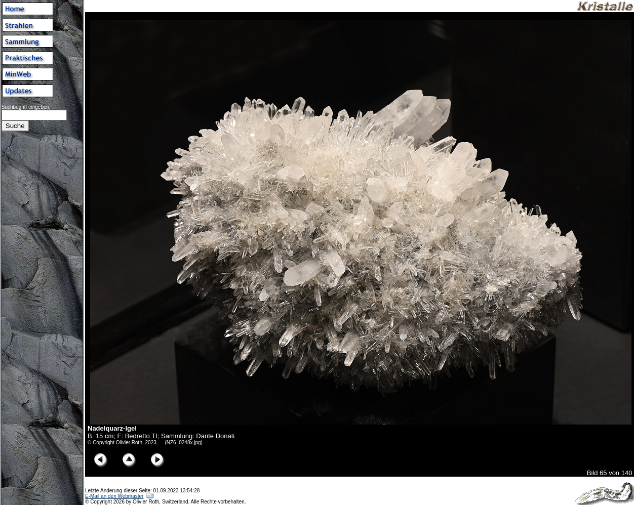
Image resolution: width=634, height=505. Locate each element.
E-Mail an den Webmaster (114, 496)
